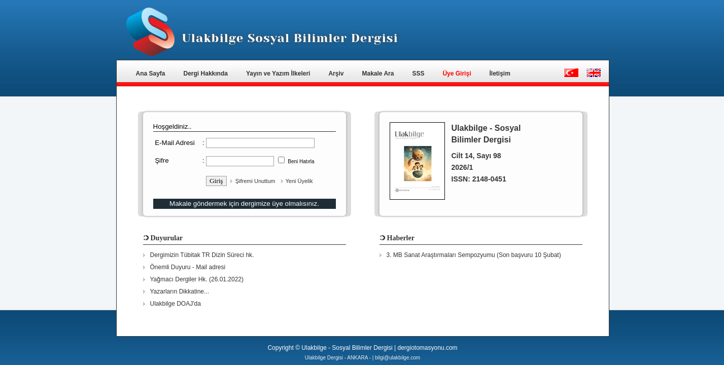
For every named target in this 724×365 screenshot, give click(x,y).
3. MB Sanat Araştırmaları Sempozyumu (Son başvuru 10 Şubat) (474, 255)
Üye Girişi (456, 73)
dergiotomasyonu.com (427, 347)
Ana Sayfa (150, 73)
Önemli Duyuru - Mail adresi (188, 267)
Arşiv (335, 73)
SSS (418, 73)
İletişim (499, 73)
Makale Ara (378, 73)
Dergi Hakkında (206, 73)
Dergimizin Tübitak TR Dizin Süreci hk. (202, 255)
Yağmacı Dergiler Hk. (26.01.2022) (197, 279)
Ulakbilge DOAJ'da (175, 303)
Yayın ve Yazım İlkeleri (278, 73)
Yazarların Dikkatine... (180, 291)
